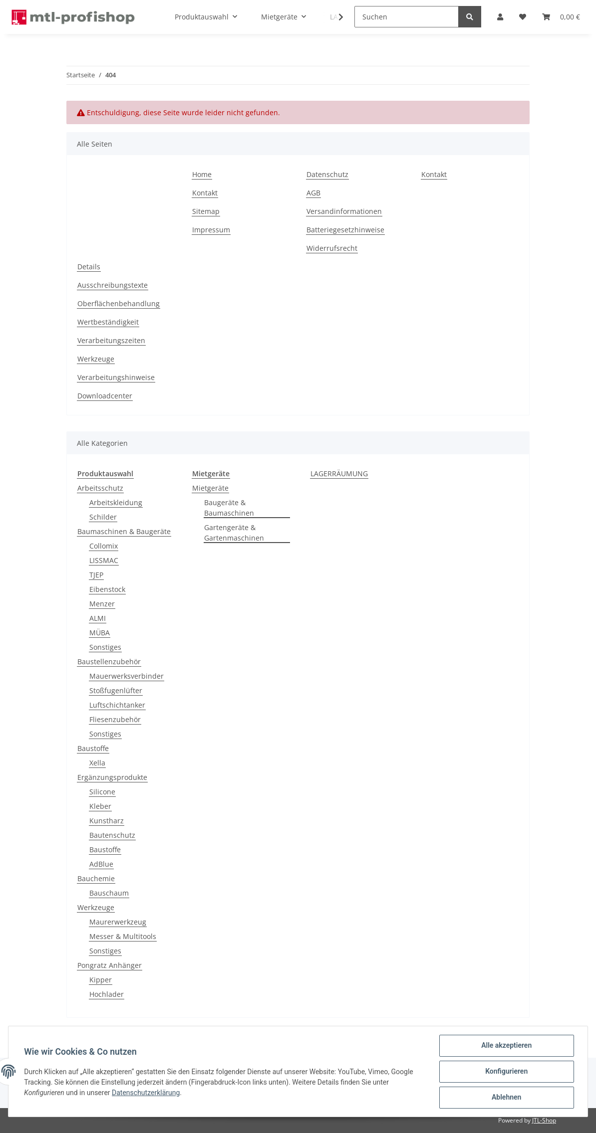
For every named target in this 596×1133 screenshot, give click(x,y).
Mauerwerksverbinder (126, 676)
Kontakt (205, 192)
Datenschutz (327, 174)
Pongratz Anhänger (109, 965)
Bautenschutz (112, 835)
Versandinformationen (344, 211)
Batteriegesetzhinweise (345, 229)
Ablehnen (506, 1098)
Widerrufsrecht (331, 248)
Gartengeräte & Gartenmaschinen (234, 533)
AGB (313, 192)
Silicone (102, 791)
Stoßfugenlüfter (115, 690)
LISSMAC (103, 560)
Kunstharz (106, 820)
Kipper (100, 979)
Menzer (102, 603)
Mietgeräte (210, 488)
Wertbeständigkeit (108, 322)
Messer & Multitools (122, 936)
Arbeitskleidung (115, 502)
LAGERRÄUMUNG (339, 473)
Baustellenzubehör (109, 661)
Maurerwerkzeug (117, 922)
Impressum (211, 229)
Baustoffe (93, 748)
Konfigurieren (506, 1072)
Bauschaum (109, 893)
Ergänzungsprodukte (112, 777)
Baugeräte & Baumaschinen (229, 508)
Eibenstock (107, 589)
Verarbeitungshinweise (116, 377)
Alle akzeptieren (506, 1046)
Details (88, 266)
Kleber (100, 806)
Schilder (103, 517)
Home (202, 174)
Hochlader (106, 994)
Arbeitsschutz (100, 488)
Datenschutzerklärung (146, 1093)
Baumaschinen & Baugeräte (124, 531)
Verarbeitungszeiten (111, 340)
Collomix (103, 546)
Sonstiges (105, 647)
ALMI (97, 618)
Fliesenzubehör (115, 719)
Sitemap (206, 211)
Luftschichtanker (117, 705)
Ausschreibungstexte (112, 285)
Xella (97, 762)
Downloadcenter (104, 395)
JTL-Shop (544, 1120)
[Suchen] (406, 16)
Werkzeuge (95, 359)
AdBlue (101, 864)
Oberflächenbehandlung (118, 303)
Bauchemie (96, 878)
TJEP (96, 574)
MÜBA (99, 632)
